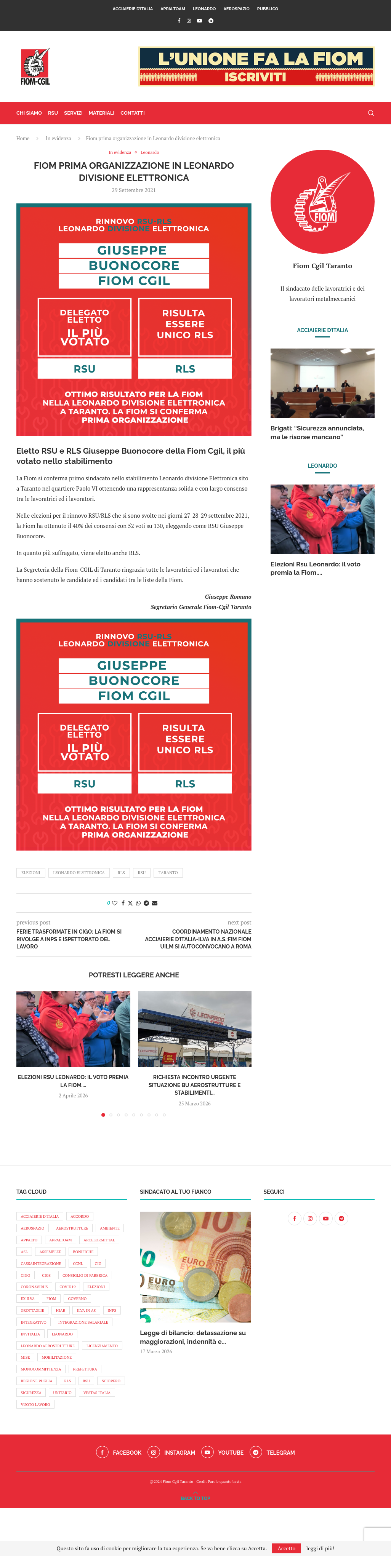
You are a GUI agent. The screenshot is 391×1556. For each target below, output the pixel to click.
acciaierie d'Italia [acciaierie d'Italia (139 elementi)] (41, 1217)
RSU (53, 113)
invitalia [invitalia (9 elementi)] (31, 1360)
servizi (73, 113)
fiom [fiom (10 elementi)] (26, 1321)
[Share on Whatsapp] (138, 903)
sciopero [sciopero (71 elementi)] (52, 1425)
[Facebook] (179, 20)
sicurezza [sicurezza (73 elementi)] (86, 1425)
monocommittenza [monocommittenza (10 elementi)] (88, 1399)
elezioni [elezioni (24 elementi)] (61, 1308)
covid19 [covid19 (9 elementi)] (29, 1308)
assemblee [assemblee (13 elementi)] (100, 1256)
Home (22, 138)
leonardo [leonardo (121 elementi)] (66, 1360)
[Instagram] (189, 20)
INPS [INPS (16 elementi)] (82, 1334)
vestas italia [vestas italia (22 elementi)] (68, 1438)
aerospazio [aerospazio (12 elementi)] (33, 1230)
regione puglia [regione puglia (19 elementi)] (78, 1412)
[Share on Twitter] (130, 903)
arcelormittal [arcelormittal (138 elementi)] (38, 1256)
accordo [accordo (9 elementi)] (85, 1217)
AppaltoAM (172, 8)
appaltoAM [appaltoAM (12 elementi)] (99, 1243)
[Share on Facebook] (123, 903)
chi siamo (29, 113)
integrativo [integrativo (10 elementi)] (35, 1347)
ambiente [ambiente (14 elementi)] (31, 1243)
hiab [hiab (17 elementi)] (26, 1334)
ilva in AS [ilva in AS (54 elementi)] (55, 1334)
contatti (132, 113)
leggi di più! (320, 1548)
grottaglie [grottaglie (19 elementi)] (90, 1321)
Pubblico (267, 8)
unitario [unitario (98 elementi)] (31, 1438)
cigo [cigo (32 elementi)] (71, 1282)
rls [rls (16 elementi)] (111, 1412)
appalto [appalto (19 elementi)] (65, 1243)
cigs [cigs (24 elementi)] (93, 1282)
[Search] (371, 113)
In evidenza (58, 138)
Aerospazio (236, 8)
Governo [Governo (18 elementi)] (55, 1321)
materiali (101, 113)
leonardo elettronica (79, 873)
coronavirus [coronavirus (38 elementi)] (97, 1295)
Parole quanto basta (224, 1529)
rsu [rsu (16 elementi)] (25, 1425)
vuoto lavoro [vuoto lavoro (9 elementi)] (37, 1451)
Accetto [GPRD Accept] (287, 1548)
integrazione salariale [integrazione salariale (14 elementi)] (89, 1347)
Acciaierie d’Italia (133, 8)
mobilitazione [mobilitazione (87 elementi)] (37, 1399)
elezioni (30, 873)
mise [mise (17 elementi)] (73, 1386)
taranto (168, 873)
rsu (142, 873)
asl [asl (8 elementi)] (71, 1256)
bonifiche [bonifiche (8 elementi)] (32, 1269)
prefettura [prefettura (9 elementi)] (34, 1412)
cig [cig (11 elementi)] (49, 1282)
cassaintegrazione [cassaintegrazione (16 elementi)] (78, 1269)
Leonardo (204, 8)
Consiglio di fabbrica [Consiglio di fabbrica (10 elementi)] (45, 1295)
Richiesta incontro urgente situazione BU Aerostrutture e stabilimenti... (195, 1085)
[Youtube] (199, 20)
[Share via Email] (154, 903)
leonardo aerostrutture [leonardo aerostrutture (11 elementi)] (50, 1373)
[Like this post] (114, 903)
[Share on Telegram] (146, 903)
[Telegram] (210, 20)
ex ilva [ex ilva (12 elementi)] (91, 1308)
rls (121, 873)
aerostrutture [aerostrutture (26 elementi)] (77, 1230)
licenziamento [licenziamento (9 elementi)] (38, 1386)
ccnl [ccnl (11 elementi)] (26, 1282)
